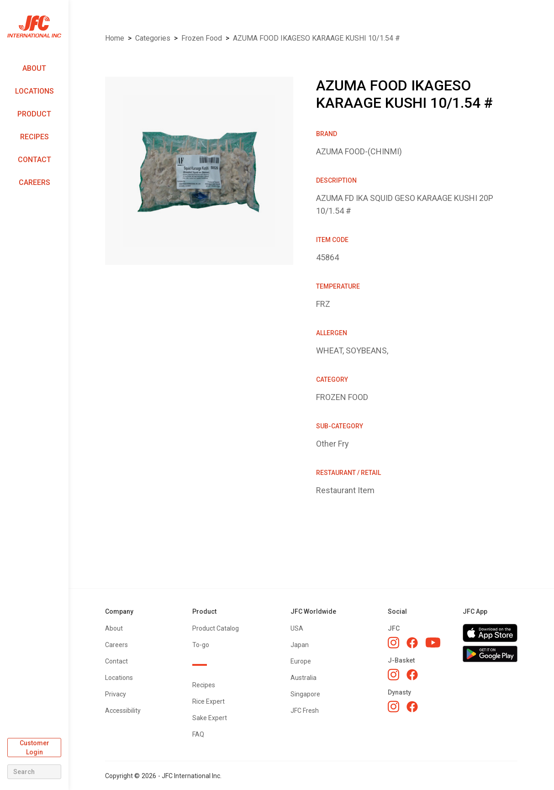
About (34, 68)
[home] (34, 26)
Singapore (305, 694)
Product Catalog (215, 628)
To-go (200, 644)
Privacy (115, 694)
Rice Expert (208, 701)
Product (34, 114)
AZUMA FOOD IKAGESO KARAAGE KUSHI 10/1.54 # (316, 38)
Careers (34, 182)
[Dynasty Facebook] (412, 706)
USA (296, 628)
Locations (34, 91)
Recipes (34, 136)
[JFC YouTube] (433, 642)
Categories (152, 38)
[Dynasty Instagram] (393, 706)
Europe (300, 661)
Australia (303, 677)
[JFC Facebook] (412, 642)
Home (114, 38)
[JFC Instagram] (393, 642)
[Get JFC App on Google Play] (490, 654)
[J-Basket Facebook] (412, 674)
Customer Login (34, 747)
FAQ (198, 734)
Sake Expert (209, 718)
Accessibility (123, 710)
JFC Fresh (304, 710)
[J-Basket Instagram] (393, 674)
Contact (34, 159)
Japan (299, 644)
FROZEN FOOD (201, 38)
